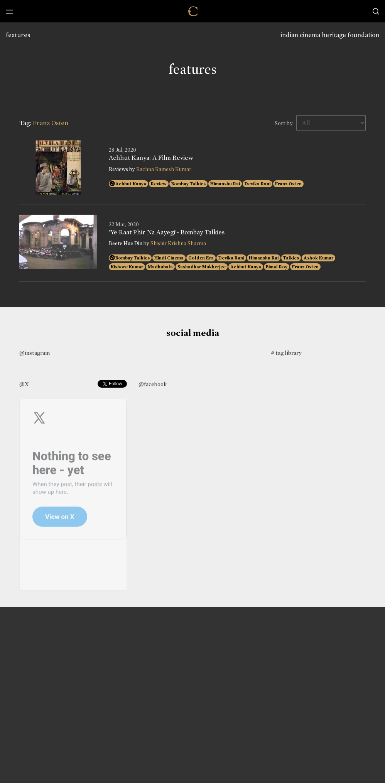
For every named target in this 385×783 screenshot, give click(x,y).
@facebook (152, 384)
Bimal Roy (276, 266)
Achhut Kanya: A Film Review (151, 158)
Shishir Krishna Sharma (178, 243)
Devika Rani (257, 183)
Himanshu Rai (225, 183)
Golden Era (201, 258)
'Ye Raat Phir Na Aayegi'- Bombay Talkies (167, 232)
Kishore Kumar (127, 266)
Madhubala (160, 266)
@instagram (34, 352)
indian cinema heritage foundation (329, 35)
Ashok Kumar (318, 258)
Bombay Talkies (188, 183)
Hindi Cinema (169, 258)
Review (159, 183)
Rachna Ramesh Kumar (163, 169)
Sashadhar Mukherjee (201, 266)
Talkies (291, 258)
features (18, 35)
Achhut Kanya (130, 183)
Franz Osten (288, 183)
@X (24, 384)
